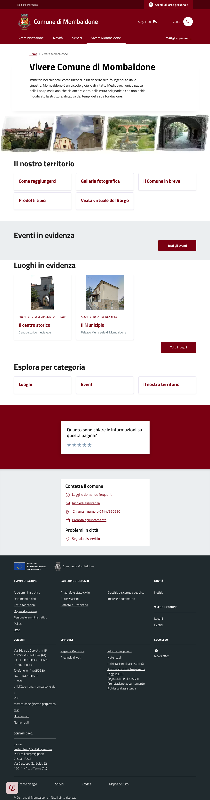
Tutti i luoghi (178, 347)
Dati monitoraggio (25, 784)
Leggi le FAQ (115, 673)
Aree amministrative (27, 592)
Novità (58, 37)
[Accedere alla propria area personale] (168, 4)
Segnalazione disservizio (123, 678)
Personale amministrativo (30, 617)
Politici (18, 623)
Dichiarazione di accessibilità (125, 663)
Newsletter (161, 656)
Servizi (77, 37)
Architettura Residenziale (99, 317)
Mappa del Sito (118, 784)
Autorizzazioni (70, 598)
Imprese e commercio (121, 598)
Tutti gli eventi (177, 245)
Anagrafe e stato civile (75, 592)
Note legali (114, 657)
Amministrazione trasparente (126, 669)
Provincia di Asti (71, 657)
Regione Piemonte (27, 5)
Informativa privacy (119, 651)
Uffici (17, 629)
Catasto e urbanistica (74, 605)
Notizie (158, 592)
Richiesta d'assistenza (121, 688)
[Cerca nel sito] (186, 21)
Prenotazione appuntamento (126, 683)
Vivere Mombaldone (106, 37)
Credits (86, 784)
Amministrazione (31, 37)
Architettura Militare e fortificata (42, 317)
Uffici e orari (21, 716)
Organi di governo (25, 611)
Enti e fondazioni (24, 605)
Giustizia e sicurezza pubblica (125, 592)
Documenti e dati (25, 598)
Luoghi (158, 618)
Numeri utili (21, 722)
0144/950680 (35, 670)
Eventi (158, 624)
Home (33, 54)
